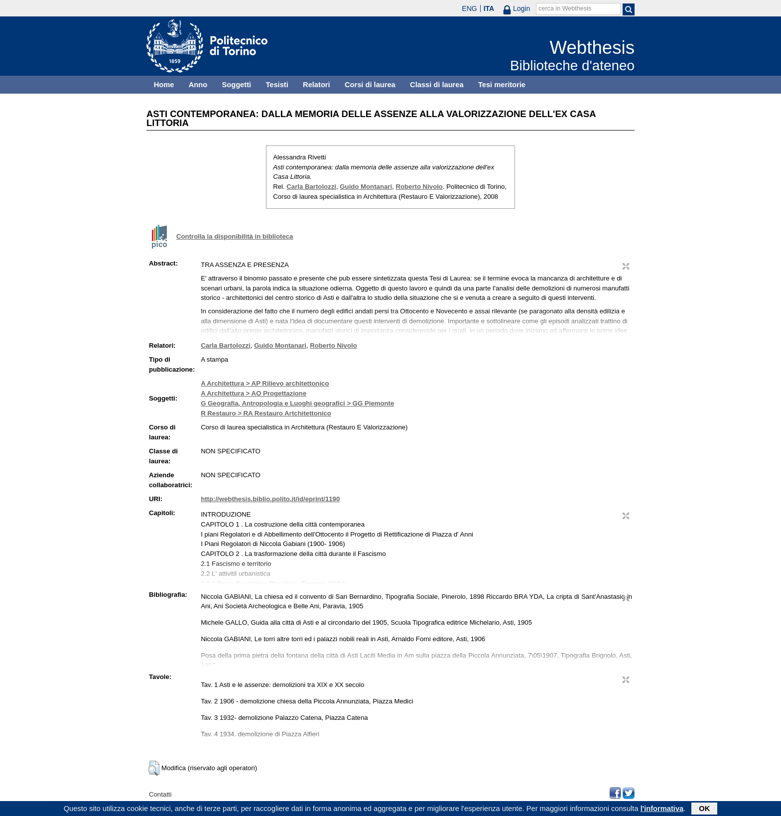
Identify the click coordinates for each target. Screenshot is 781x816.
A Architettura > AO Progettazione (253, 393)
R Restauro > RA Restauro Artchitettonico (266, 413)
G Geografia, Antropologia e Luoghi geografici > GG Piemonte (297, 403)
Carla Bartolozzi (311, 186)
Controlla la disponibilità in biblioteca (234, 236)
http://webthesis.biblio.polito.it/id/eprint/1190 (270, 499)
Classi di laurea (437, 85)
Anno (198, 85)
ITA (489, 8)
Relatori (316, 85)
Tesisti (276, 85)
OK (704, 810)
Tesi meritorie (501, 85)
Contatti (160, 794)
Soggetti (236, 85)
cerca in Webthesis (564, 8)
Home (164, 85)
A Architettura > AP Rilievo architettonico (265, 383)
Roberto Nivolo (419, 186)
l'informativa (662, 810)
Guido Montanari (366, 186)
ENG (469, 8)
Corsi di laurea (370, 85)
